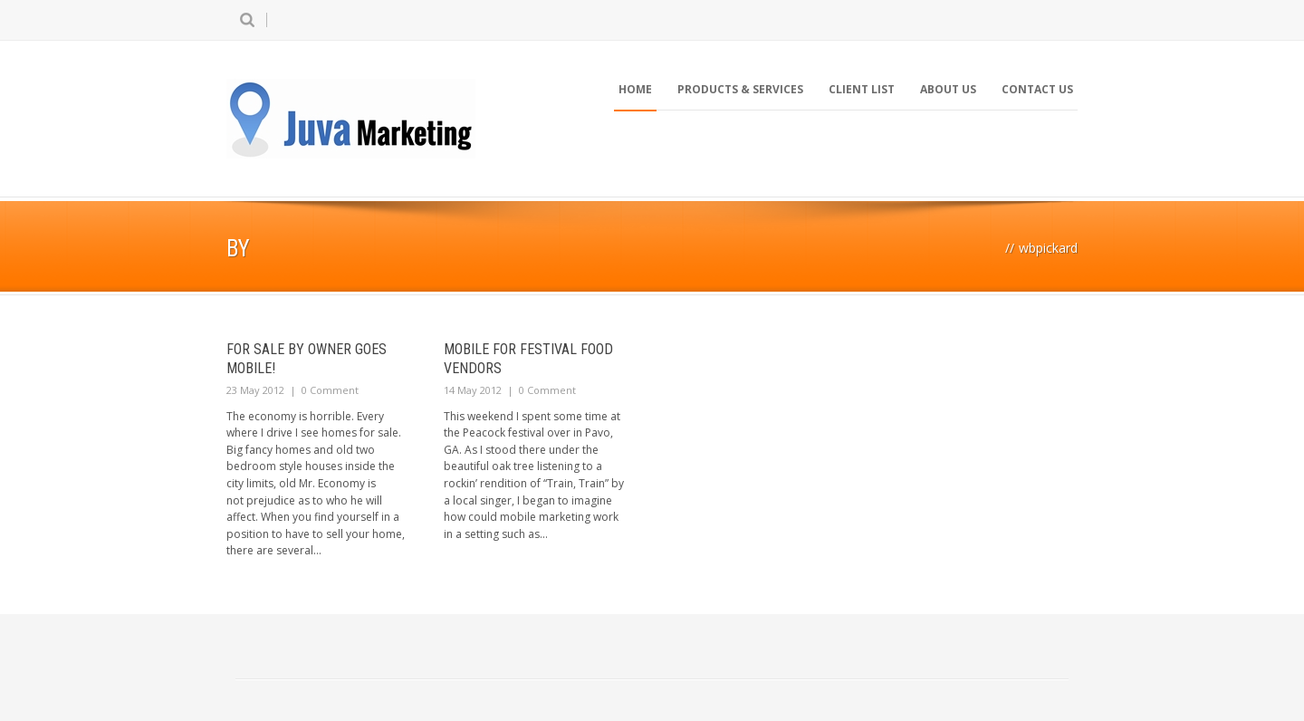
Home (635, 89)
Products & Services (740, 89)
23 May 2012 (255, 390)
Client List (862, 89)
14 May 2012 (473, 390)
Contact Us (1037, 89)
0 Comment (330, 390)
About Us (948, 89)
